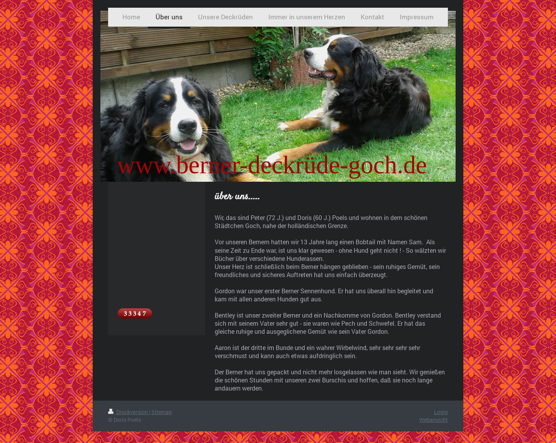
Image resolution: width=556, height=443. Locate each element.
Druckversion (128, 412)
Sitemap (161, 412)
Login (441, 412)
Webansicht (433, 419)
